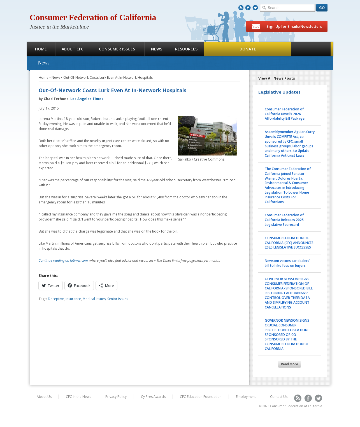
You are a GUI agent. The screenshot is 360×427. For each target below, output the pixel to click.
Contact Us (278, 396)
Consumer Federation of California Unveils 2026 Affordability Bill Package (285, 114)
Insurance (73, 298)
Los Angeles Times (86, 98)
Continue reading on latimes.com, (64, 260)
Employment (246, 396)
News (156, 49)
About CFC (72, 49)
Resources (186, 49)
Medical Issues (94, 298)
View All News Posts (276, 78)
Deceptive (56, 298)
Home (41, 49)
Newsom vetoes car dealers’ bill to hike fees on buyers (287, 263)
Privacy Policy (116, 396)
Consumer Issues (117, 49)
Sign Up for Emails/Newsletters (287, 26)
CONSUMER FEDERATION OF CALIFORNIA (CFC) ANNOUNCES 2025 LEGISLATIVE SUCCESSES (289, 243)
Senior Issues (117, 298)
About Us (44, 396)
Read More (289, 364)
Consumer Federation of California (93, 17)
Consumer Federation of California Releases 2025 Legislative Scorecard (284, 220)
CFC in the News (78, 396)
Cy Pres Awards (153, 396)
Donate (248, 49)
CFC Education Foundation (201, 396)
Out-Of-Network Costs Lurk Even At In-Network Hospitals (108, 77)
